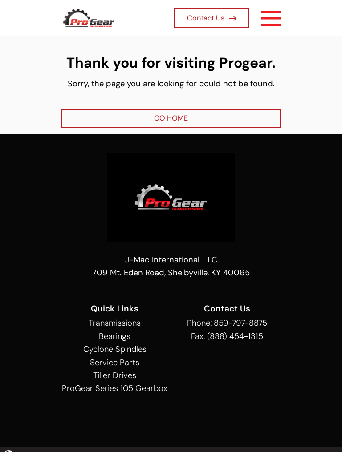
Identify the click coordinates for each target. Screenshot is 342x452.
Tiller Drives (114, 375)
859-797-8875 (240, 323)
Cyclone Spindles (115, 349)
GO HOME (171, 118)
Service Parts (114, 362)
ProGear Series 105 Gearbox (114, 388)
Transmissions (115, 323)
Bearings (114, 336)
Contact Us (211, 18)
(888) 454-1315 (235, 336)
